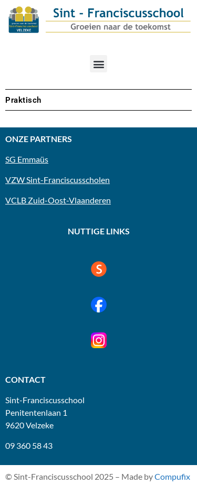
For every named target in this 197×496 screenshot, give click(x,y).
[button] (98, 63)
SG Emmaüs (26, 159)
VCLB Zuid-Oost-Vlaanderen (58, 200)
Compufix (172, 476)
